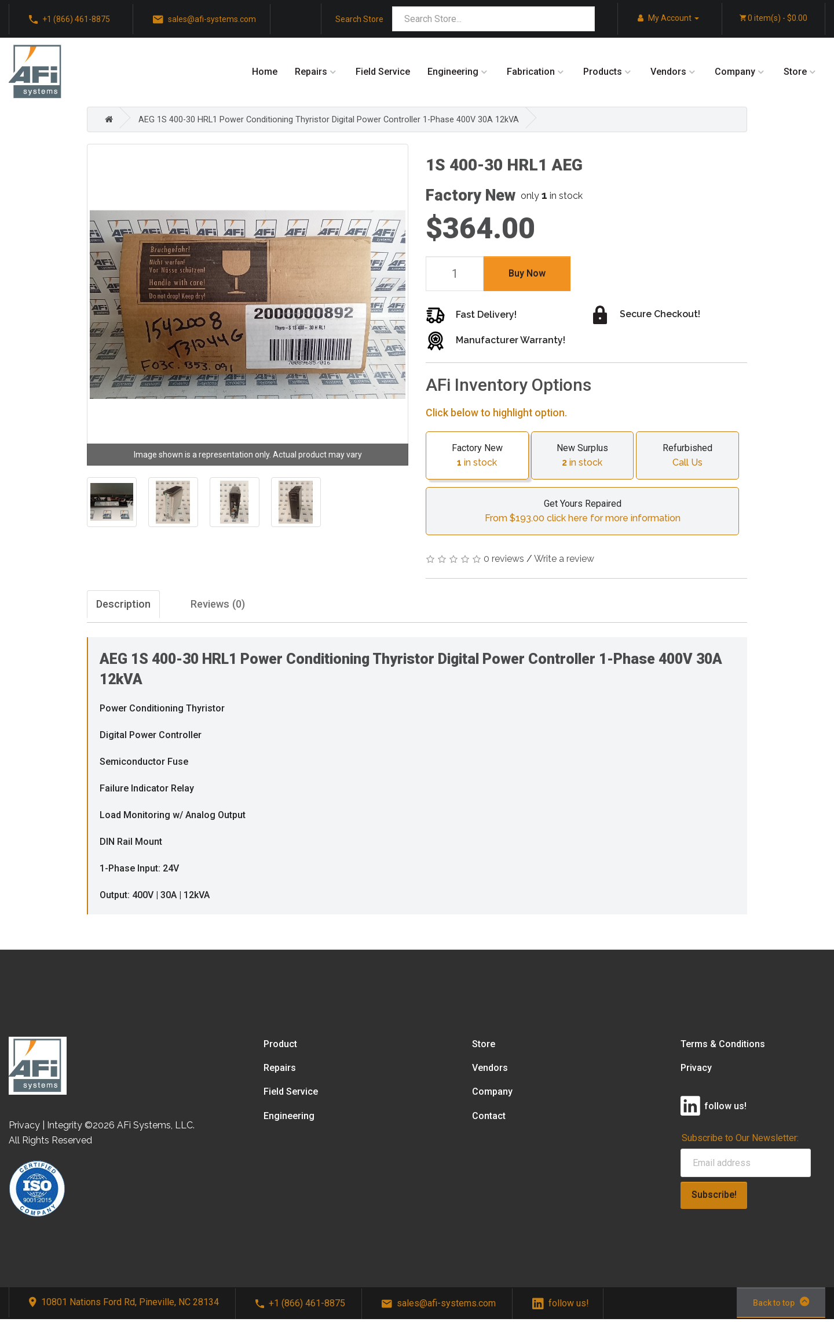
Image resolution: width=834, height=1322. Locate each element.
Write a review (564, 558)
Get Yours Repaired (582, 512)
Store (795, 71)
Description (129, 605)
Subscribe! (714, 1197)
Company (735, 71)
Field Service (383, 71)
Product (280, 1046)
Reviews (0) (249, 605)
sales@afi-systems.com (204, 20)
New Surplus (583, 456)
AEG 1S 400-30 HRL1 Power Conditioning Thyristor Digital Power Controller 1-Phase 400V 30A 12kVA (345, 119)
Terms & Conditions (723, 1046)
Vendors (668, 71)
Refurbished (687, 456)
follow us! (560, 1306)
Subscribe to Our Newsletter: (740, 1140)
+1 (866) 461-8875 (69, 20)
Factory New (477, 456)
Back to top (781, 1305)
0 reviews (504, 558)
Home (264, 71)
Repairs (311, 71)
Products (602, 71)
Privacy (696, 1070)
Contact (489, 1118)
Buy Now (527, 272)
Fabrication (531, 71)
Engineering (452, 71)
